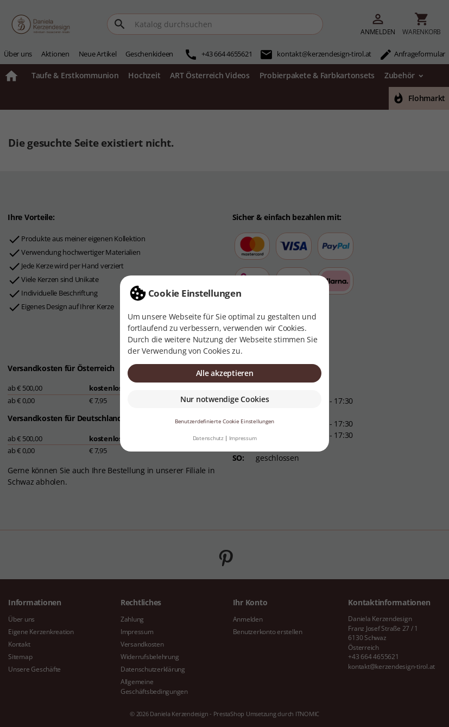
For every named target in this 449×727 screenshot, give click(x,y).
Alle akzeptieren (225, 373)
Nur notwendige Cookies (224, 399)
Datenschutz (208, 438)
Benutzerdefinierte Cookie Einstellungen (224, 421)
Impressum (243, 438)
